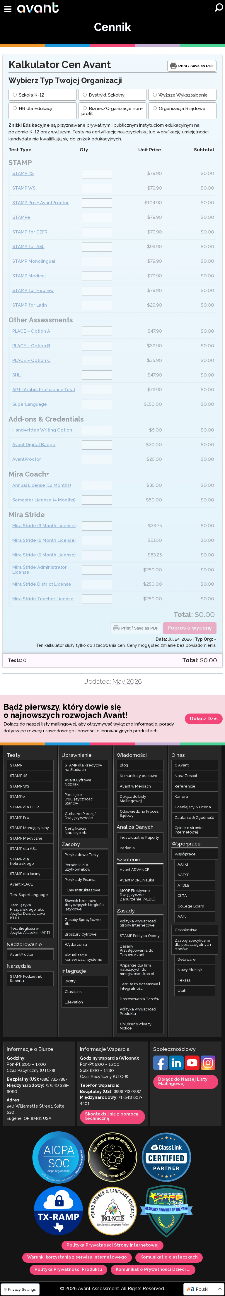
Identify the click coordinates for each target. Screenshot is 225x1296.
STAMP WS (23, 188)
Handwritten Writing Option (42, 430)
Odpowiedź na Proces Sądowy (139, 813)
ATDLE (183, 886)
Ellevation (74, 1002)
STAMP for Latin (29, 305)
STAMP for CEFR (29, 232)
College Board (191, 906)
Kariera (181, 797)
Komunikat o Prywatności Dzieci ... (153, 1269)
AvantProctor (26, 459)
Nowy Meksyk (190, 970)
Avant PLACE (21, 884)
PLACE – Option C (31, 360)
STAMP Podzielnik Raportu (26, 978)
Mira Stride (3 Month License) (44, 525)
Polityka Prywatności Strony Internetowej (138, 923)
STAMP (16, 766)
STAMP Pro (19, 818)
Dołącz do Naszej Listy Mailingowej (182, 1081)
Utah (182, 991)
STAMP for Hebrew (33, 290)
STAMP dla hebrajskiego (22, 861)
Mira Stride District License (41, 584)
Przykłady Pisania (80, 880)
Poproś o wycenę (190, 628)
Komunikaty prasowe (138, 776)
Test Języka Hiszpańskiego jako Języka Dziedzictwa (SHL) (27, 911)
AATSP (183, 875)
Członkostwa (186, 930)
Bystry (70, 981)
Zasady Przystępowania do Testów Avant (136, 950)
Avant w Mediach (135, 786)
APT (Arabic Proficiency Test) (43, 389)
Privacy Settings (20, 1289)
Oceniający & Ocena (193, 807)
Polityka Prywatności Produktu (138, 1011)
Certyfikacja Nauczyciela (76, 830)
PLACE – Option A (31, 331)
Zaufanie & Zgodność (194, 818)
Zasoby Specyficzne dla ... (83, 922)
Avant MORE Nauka (137, 880)
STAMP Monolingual (33, 261)
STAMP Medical (29, 276)
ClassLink (73, 992)
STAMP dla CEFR (24, 807)
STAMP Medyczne (26, 838)
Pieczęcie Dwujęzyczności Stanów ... (79, 799)
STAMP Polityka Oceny (140, 936)
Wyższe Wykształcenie (180, 95)
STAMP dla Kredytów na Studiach (83, 768)
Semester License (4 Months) (43, 500)
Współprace (185, 854)
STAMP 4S (23, 173)
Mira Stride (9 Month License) (44, 555)
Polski (202, 1289)
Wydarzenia (76, 945)
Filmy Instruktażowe (82, 890)
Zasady (126, 911)
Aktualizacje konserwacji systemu (83, 957)
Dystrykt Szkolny (104, 95)
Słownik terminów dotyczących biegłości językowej (84, 905)
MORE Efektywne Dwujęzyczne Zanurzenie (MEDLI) (138, 895)
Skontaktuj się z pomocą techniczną (111, 1116)
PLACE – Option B (31, 345)
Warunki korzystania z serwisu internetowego (77, 1257)
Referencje (185, 786)
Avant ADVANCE (134, 870)
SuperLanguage (29, 404)
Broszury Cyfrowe (81, 934)
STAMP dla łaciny (25, 874)
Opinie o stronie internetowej (189, 830)
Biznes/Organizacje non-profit (112, 111)
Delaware (187, 960)
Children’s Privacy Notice (135, 1026)
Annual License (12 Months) (41, 485)
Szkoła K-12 (28, 95)
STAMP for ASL (28, 247)
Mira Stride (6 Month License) (44, 540)
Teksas (184, 980)
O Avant (182, 766)
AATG (183, 865)
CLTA (182, 896)
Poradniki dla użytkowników (77, 867)
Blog (124, 766)
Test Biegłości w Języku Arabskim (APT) (30, 931)
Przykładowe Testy (82, 855)
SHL (16, 375)
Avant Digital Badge (33, 445)
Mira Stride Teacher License (43, 599)
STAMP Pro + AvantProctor (40, 203)
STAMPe (21, 217)
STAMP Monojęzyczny (29, 828)
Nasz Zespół (186, 776)
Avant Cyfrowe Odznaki (78, 782)
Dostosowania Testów (139, 999)
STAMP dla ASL (23, 849)
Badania (127, 848)
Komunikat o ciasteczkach (169, 1257)
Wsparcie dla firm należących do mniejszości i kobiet (137, 969)
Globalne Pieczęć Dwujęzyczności (80, 816)
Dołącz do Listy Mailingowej (133, 799)
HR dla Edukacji (32, 108)
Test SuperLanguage (29, 895)
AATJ (182, 917)
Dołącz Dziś (204, 719)
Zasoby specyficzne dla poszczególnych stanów (193, 945)
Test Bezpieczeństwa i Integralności (140, 986)
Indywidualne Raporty (139, 838)
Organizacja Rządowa (179, 108)
